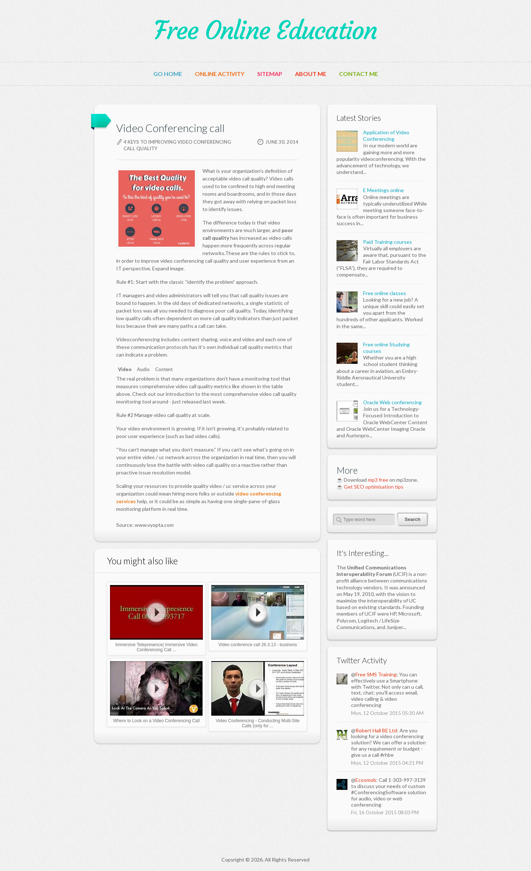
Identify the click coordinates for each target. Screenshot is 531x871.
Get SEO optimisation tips (374, 487)
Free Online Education (265, 30)
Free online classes (384, 293)
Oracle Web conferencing (392, 402)
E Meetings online (383, 190)
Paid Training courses (387, 242)
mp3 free (378, 480)
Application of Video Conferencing (386, 135)
